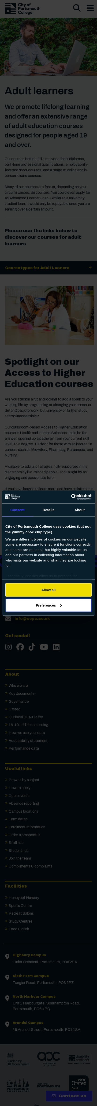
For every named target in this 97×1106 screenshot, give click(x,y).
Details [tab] (48, 510)
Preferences (49, 605)
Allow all (48, 590)
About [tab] (80, 510)
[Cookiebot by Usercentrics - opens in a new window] (71, 497)
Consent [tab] (17, 510)
